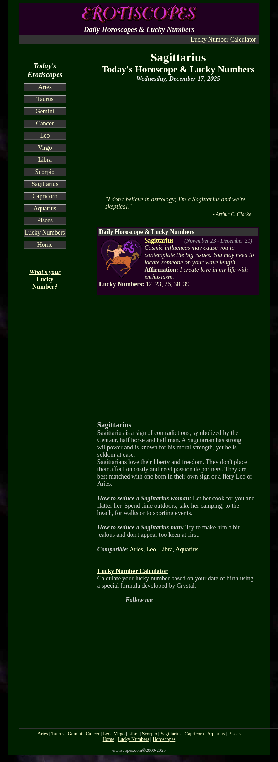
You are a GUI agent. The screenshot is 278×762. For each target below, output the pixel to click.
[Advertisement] (175, 138)
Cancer (45, 123)
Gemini (45, 111)
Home (45, 244)
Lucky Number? (45, 279)
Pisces (45, 220)
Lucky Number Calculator (223, 39)
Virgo (45, 147)
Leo (45, 135)
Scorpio (45, 171)
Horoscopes (164, 739)
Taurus (44, 99)
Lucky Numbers (45, 232)
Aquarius (45, 208)
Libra (45, 159)
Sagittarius (45, 184)
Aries (45, 87)
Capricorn (45, 196)
